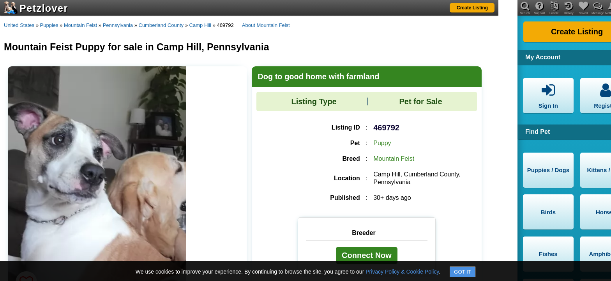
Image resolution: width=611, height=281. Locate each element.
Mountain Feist (80, 25)
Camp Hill (200, 25)
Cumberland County (161, 25)
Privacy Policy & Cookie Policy (402, 272)
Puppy (382, 143)
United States (19, 25)
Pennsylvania (118, 25)
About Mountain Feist (266, 25)
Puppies (49, 25)
